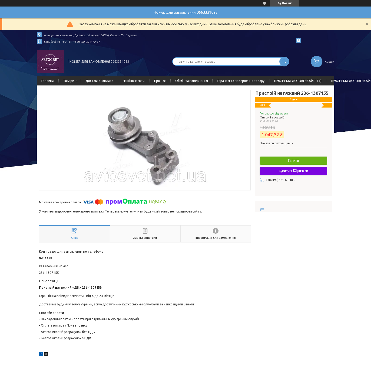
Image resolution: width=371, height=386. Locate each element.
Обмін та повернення (191, 80)
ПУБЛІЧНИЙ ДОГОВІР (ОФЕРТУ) (297, 80)
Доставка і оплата (99, 80)
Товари (68, 80)
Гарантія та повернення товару (241, 80)
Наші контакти (134, 80)
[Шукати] (284, 61)
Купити (293, 160)
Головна (47, 80)
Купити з (293, 171)
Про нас (160, 80)
